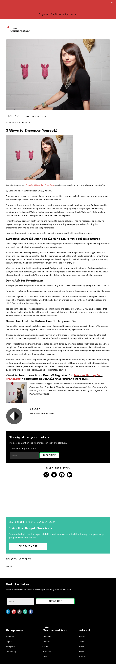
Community (11, 652)
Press (81, 652)
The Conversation (59, 14)
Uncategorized (36, 116)
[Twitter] (54, 475)
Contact (82, 656)
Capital (9, 642)
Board (81, 647)
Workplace (10, 647)
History (82, 637)
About (74, 14)
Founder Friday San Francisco (40, 185)
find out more (28, 546)
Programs (43, 14)
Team (81, 642)
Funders (46, 642)
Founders (10, 637)
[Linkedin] (69, 475)
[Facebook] (61, 475)
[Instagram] (46, 475)
